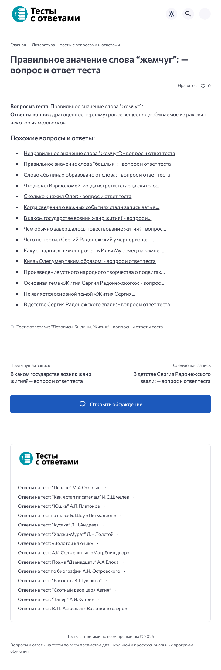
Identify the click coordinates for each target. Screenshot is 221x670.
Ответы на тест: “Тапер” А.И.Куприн (56, 599)
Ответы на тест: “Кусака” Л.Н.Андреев (58, 524)
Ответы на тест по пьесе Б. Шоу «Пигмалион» (67, 515)
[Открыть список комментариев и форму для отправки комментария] (110, 404)
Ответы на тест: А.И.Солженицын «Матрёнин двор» (74, 552)
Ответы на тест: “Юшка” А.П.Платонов (59, 506)
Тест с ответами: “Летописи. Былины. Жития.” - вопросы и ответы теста (89, 326)
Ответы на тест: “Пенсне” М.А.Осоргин (59, 487)
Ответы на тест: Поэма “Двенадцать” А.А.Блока (68, 562)
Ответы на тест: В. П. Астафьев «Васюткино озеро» (72, 608)
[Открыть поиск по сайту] (188, 14)
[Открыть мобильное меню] (205, 14)
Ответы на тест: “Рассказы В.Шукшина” (60, 580)
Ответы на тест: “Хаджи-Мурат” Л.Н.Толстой (66, 534)
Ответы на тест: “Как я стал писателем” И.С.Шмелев (73, 496)
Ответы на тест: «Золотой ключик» (55, 543)
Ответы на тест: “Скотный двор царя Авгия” (64, 589)
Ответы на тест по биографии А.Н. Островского (69, 571)
